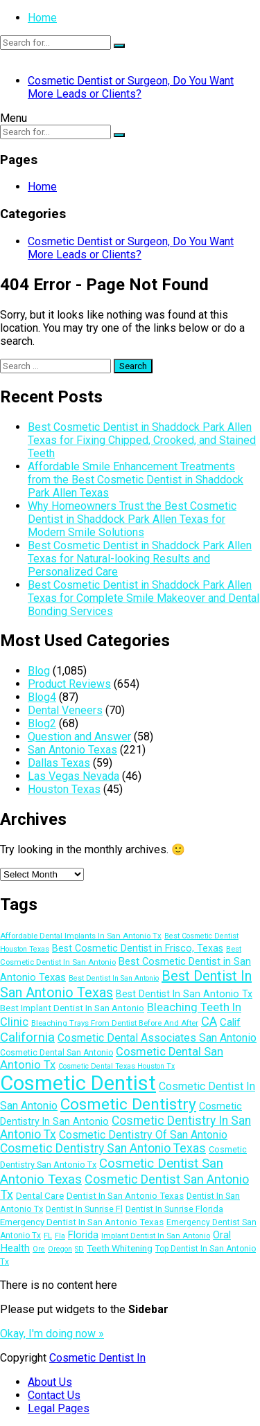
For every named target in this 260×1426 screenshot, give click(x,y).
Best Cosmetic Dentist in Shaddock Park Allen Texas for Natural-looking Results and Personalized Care (140, 558)
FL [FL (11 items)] (48, 1235)
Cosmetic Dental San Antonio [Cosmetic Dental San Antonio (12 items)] (56, 1053)
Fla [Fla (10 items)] (60, 1235)
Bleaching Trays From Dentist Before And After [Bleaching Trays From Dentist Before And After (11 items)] (114, 1023)
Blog (39, 670)
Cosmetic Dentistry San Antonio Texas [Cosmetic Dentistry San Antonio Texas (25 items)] (103, 1148)
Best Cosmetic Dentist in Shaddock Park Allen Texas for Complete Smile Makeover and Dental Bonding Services (143, 598)
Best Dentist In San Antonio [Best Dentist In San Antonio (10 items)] (114, 978)
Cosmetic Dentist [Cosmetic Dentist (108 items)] (78, 1083)
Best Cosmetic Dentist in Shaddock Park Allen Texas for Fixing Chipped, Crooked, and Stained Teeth (142, 440)
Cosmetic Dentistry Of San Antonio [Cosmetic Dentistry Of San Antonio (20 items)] (143, 1134)
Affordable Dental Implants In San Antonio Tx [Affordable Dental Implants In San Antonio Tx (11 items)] (81, 936)
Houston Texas (64, 789)
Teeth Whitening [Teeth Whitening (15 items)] (120, 1248)
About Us (50, 1382)
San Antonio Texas (72, 749)
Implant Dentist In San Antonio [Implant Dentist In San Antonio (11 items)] (155, 1235)
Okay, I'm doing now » (52, 1333)
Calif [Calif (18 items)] (230, 1022)
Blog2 (42, 723)
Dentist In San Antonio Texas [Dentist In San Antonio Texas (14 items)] (125, 1196)
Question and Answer (79, 736)
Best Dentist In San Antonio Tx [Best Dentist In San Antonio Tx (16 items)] (184, 993)
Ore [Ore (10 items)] (39, 1249)
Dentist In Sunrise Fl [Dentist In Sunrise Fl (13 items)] (84, 1209)
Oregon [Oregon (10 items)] (60, 1249)
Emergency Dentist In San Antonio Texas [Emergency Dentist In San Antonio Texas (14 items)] (82, 1222)
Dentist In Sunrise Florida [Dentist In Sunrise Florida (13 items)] (174, 1209)
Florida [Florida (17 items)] (83, 1235)
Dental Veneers (65, 710)
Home (42, 17)
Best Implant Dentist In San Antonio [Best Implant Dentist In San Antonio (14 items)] (72, 1008)
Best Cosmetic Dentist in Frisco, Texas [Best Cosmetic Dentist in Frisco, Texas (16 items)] (137, 948)
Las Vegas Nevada (73, 776)
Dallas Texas (59, 762)
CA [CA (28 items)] (209, 1021)
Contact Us (54, 1395)
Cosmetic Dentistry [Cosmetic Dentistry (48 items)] (128, 1104)
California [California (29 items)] (27, 1037)
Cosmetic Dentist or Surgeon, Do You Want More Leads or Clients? (131, 87)
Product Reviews (69, 683)
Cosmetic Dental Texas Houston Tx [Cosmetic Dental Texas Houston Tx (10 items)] (116, 1066)
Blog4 (42, 697)
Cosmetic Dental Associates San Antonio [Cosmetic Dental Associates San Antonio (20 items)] (157, 1037)
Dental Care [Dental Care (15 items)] (40, 1195)
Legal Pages (58, 1408)
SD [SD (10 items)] (79, 1249)
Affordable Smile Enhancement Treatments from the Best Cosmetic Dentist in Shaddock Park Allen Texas (135, 479)
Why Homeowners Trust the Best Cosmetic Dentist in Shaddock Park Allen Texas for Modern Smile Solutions (132, 519)
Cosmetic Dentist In (97, 1357)
